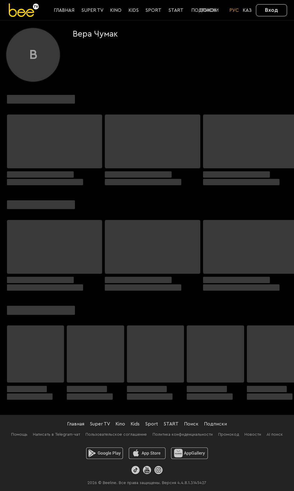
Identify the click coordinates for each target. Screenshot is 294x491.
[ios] (147, 453)
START (171, 424)
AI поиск (275, 434)
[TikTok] (135, 470)
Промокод (228, 434)
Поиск (191, 424)
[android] (104, 453)
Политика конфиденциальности (183, 434)
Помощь (19, 434)
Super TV (100, 424)
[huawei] (189, 453)
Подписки (215, 424)
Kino (120, 424)
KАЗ (247, 10)
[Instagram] (158, 470)
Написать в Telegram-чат (56, 434)
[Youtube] (147, 470)
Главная (75, 424)
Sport (151, 424)
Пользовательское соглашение (116, 434)
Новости (252, 434)
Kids (135, 424)
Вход (271, 10)
